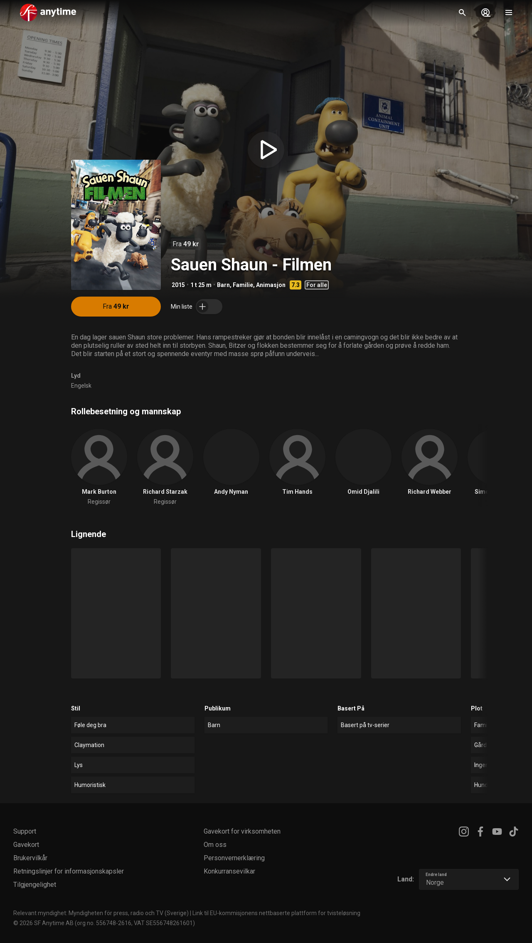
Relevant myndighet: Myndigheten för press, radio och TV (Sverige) (101, 913)
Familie (243, 285)
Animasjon (271, 285)
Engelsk (81, 385)
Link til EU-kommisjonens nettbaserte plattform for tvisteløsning (276, 913)
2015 (178, 285)
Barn (223, 285)
